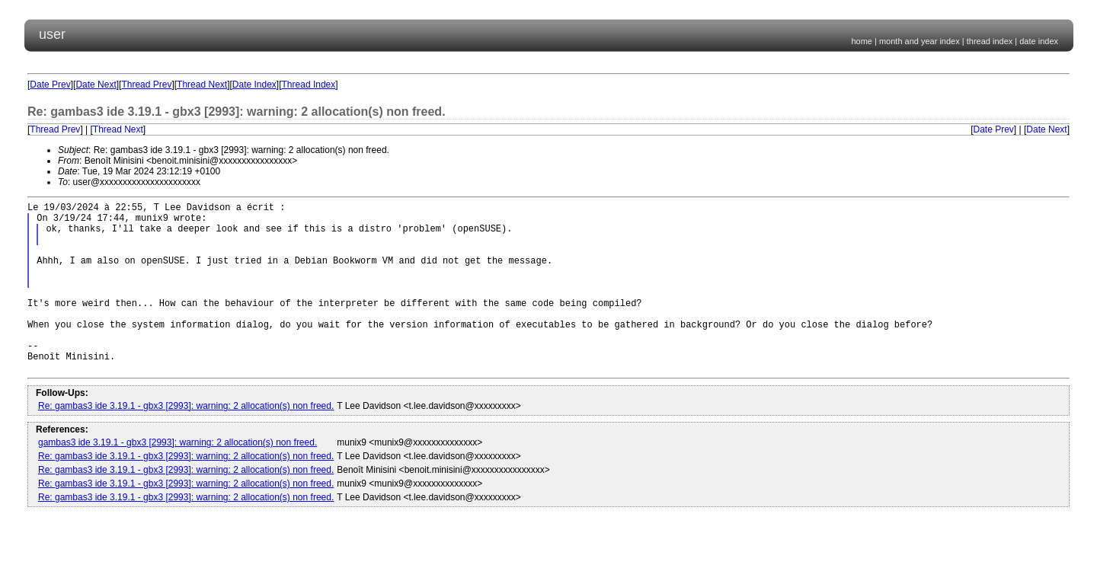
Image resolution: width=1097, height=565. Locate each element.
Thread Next (202, 84)
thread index (990, 41)
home (861, 41)
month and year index (919, 41)
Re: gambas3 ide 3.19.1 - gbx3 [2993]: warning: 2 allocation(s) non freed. (186, 442)
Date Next (95, 84)
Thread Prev (146, 84)
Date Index (254, 84)
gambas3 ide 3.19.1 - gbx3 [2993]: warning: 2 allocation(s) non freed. (177, 479)
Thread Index (309, 84)
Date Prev (50, 84)
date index (1038, 41)
